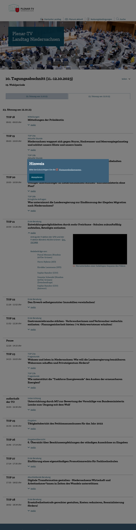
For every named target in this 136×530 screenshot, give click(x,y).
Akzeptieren (36, 177)
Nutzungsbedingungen (70, 169)
